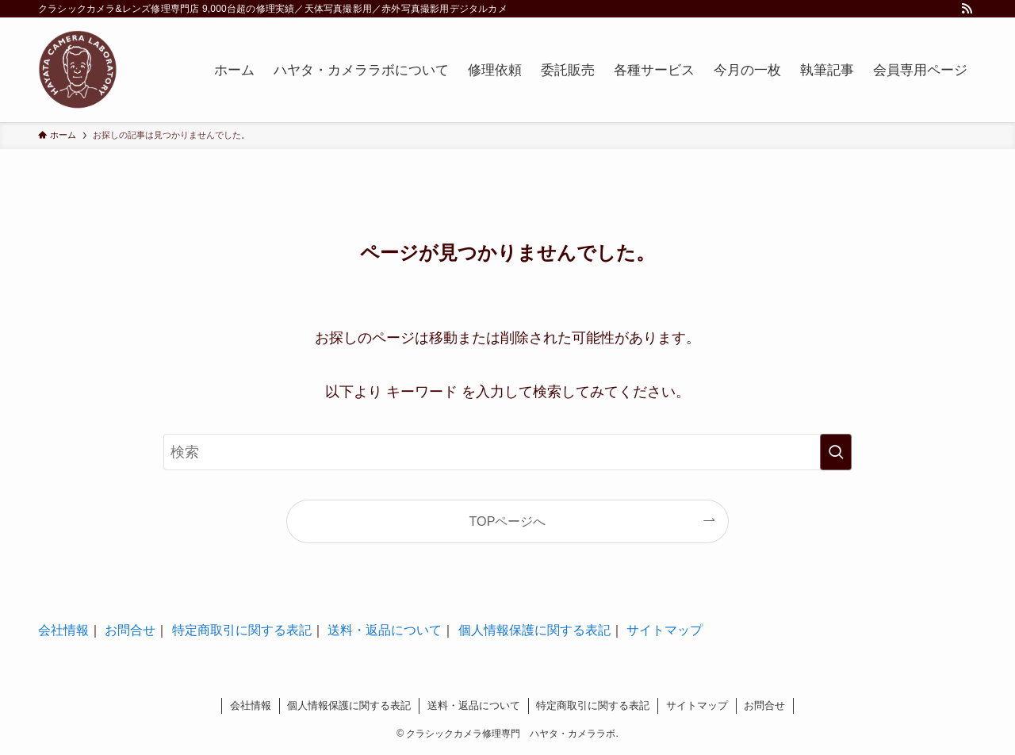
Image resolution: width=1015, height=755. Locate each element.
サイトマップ (664, 630)
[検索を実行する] (836, 452)
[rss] (966, 8)
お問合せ (130, 630)
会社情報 (63, 630)
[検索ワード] (507, 452)
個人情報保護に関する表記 (534, 630)
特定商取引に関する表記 (242, 630)
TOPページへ (507, 521)
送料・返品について (384, 630)
